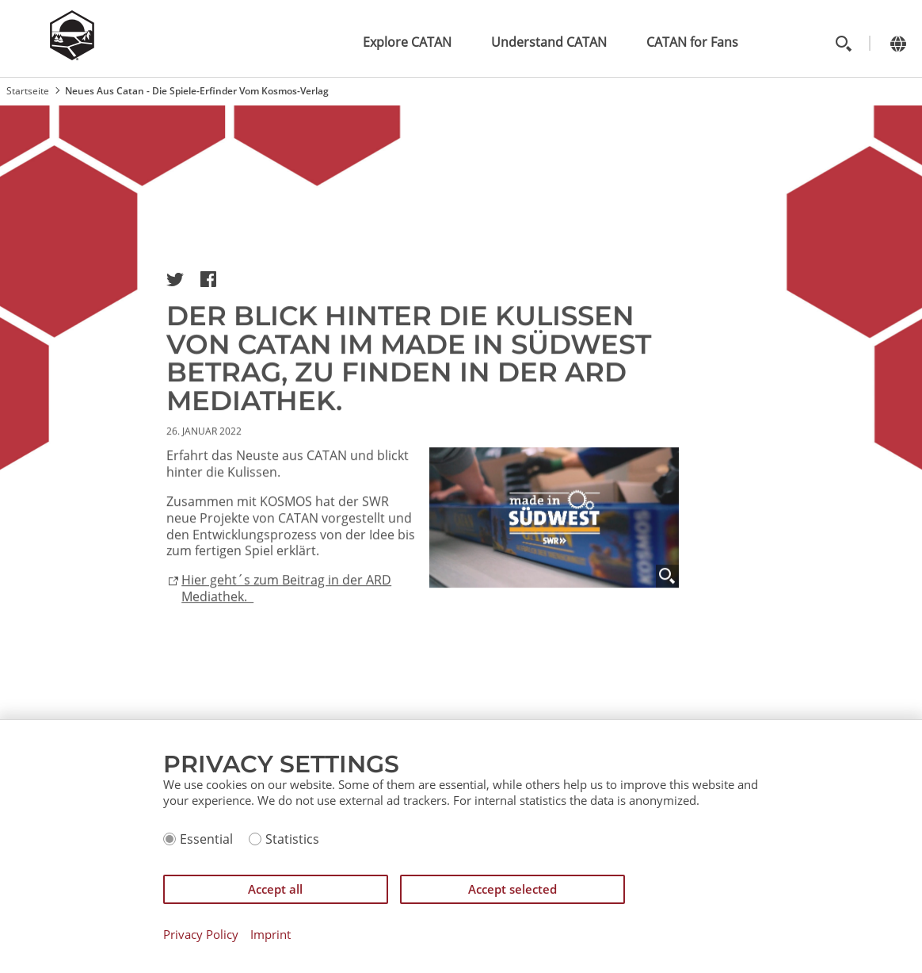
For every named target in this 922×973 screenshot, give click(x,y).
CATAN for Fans (692, 42)
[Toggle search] (843, 43)
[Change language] (897, 43)
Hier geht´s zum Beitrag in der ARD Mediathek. (286, 602)
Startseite (27, 91)
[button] (175, 279)
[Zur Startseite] (72, 55)
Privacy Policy (200, 934)
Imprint (270, 934)
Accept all (275, 889)
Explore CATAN (407, 42)
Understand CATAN (549, 42)
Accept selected (512, 889)
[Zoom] (667, 589)
